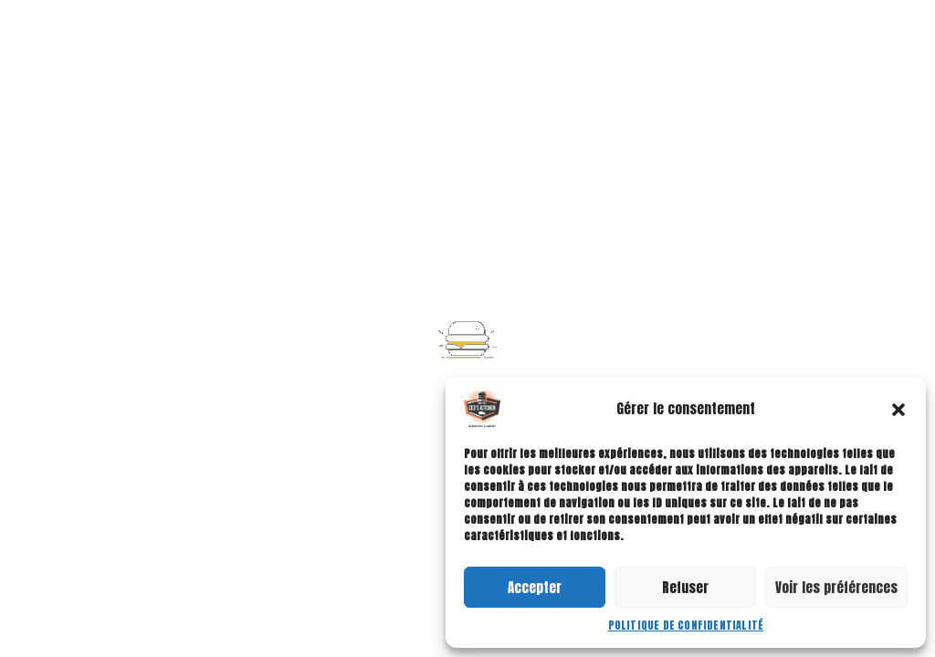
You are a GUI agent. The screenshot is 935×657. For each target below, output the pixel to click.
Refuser (685, 587)
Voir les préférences (836, 587)
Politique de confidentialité (686, 625)
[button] (898, 409)
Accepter (535, 587)
